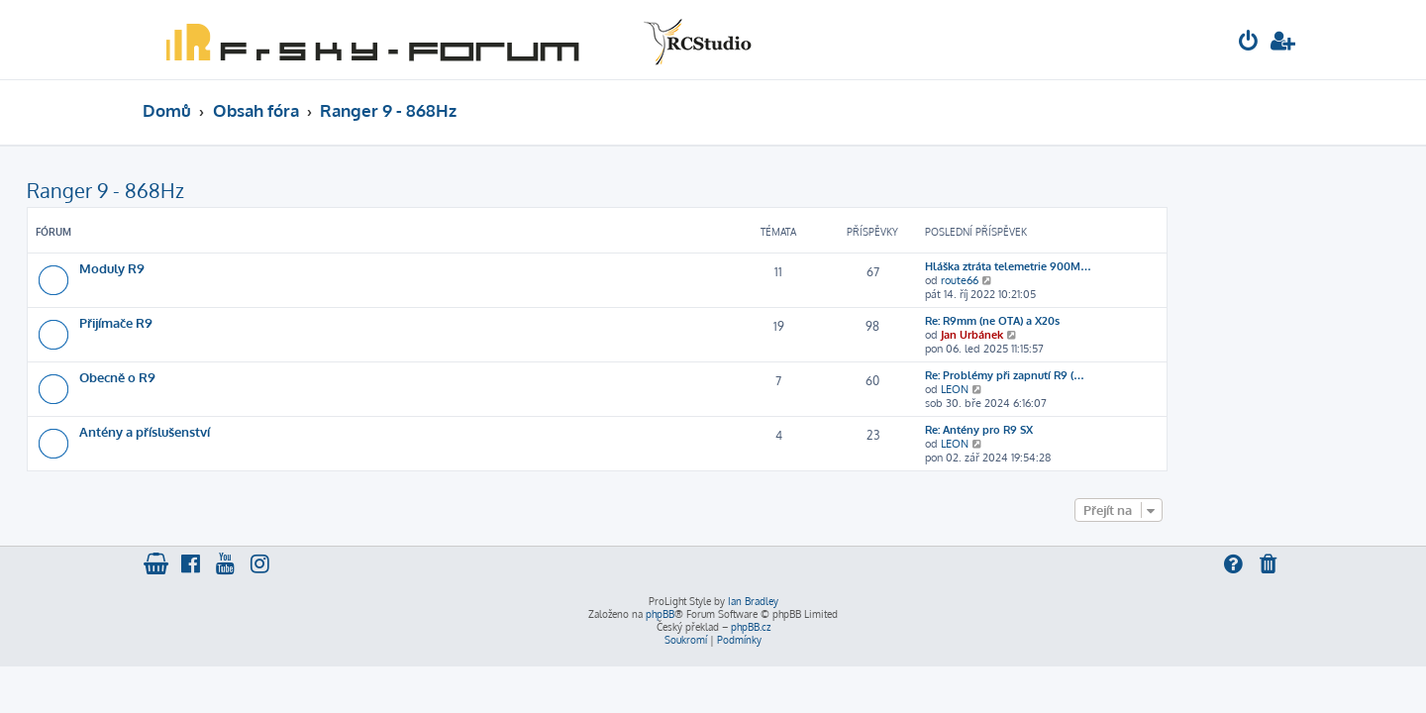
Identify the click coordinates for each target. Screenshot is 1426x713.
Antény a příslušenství (260, 431)
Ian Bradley (753, 601)
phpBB (660, 614)
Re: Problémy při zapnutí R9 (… (1120, 375)
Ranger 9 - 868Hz (221, 190)
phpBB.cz (750, 627)
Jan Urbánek (1088, 335)
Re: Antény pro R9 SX (1095, 430)
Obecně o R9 (233, 376)
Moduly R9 (227, 267)
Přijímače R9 (231, 322)
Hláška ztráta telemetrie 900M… (1124, 266)
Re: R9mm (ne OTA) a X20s (1108, 321)
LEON (1070, 389)
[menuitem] (1249, 43)
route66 (1075, 280)
